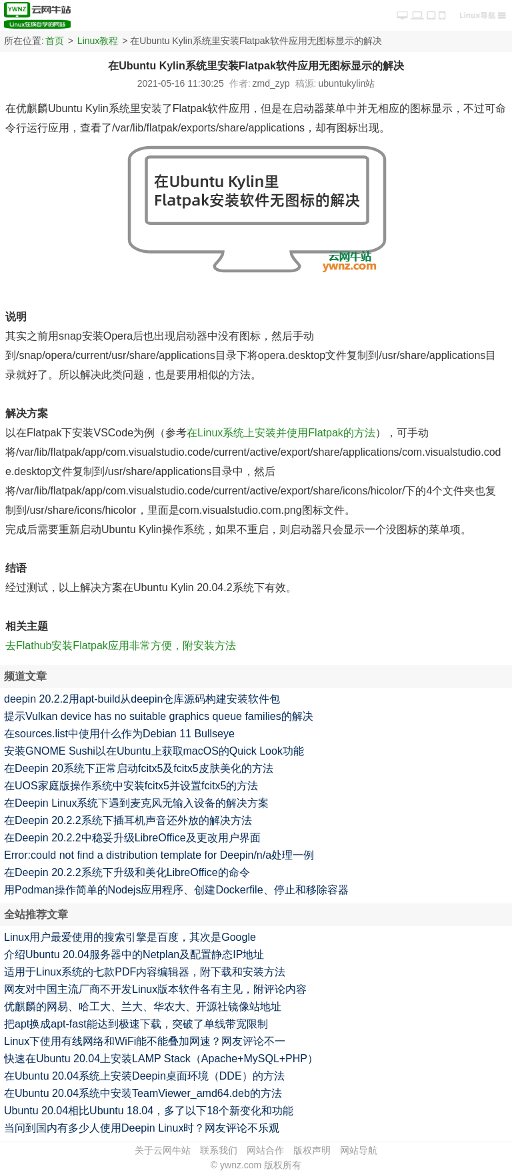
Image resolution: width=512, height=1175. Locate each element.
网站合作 (265, 1150)
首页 (54, 40)
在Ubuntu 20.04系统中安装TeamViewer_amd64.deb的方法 (143, 1093)
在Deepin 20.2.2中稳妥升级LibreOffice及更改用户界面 (132, 837)
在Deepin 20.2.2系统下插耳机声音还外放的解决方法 (128, 820)
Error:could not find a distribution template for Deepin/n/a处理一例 (159, 855)
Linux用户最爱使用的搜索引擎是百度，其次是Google (130, 937)
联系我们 (218, 1150)
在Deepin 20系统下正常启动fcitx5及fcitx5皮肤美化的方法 (138, 768)
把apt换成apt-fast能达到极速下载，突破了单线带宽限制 (136, 1024)
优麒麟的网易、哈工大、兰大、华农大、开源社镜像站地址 (142, 1006)
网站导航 (358, 1150)
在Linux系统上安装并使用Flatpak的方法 (281, 432)
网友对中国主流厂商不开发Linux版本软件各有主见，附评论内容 (155, 989)
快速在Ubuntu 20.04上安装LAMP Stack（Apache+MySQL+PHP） (161, 1058)
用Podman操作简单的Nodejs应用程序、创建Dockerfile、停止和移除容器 (176, 889)
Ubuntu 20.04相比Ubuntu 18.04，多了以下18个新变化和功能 (148, 1110)
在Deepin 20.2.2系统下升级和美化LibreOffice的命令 (127, 872)
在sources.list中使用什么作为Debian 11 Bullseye (119, 733)
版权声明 (312, 1150)
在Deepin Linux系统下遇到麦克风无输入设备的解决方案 (136, 803)
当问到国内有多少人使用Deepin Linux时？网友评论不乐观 (141, 1128)
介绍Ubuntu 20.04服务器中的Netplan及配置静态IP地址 (134, 954)
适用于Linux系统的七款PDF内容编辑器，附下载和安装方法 (144, 971)
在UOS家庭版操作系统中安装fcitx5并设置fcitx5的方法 (131, 785)
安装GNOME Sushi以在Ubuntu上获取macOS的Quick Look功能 (154, 751)
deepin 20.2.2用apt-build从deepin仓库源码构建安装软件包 (142, 699)
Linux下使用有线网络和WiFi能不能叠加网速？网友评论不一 (144, 1041)
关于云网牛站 (163, 1150)
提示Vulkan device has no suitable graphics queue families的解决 (158, 716)
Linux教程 (97, 40)
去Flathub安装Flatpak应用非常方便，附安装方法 (120, 645)
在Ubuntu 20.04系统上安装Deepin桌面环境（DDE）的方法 (144, 1076)
